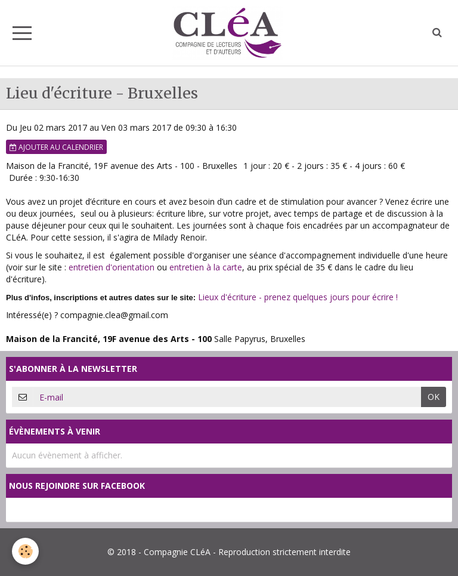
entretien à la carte (205, 267)
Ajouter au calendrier (56, 147)
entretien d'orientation (111, 267)
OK (434, 396)
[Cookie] (25, 551)
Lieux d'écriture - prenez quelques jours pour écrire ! (298, 297)
